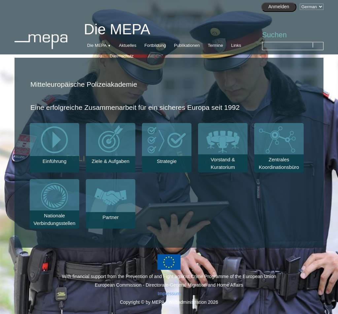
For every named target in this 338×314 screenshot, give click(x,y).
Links (236, 45)
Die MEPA (96, 45)
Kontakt (94, 55)
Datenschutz (122, 55)
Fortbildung (155, 45)
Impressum (168, 293)
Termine (215, 45)
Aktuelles (127, 45)
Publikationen (187, 45)
